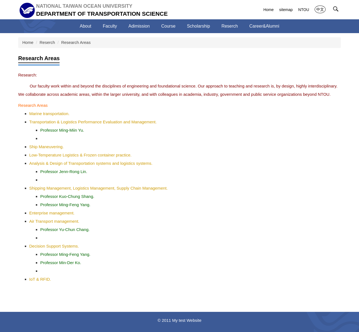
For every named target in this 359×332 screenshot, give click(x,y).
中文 (320, 9)
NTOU (303, 9)
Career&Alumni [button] (264, 26)
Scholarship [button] (198, 26)
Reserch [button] (229, 26)
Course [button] (168, 26)
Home (268, 9)
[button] (337, 10)
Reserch (47, 42)
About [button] (85, 26)
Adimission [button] (139, 26)
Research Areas (76, 42)
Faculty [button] (110, 26)
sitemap (286, 9)
